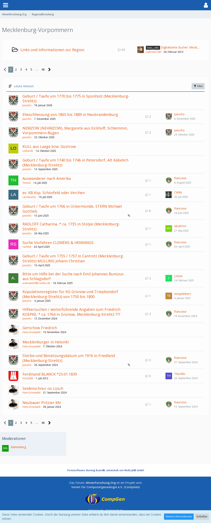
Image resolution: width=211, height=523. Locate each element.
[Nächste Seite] (50, 70)
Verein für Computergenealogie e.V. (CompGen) (105, 487)
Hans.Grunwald (31, 332)
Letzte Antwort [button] (24, 86)
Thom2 (26, 183)
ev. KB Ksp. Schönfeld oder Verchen (53, 192)
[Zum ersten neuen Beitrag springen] (140, 49)
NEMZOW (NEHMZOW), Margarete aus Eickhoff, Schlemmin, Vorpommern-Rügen (75, 130)
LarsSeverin (29, 197)
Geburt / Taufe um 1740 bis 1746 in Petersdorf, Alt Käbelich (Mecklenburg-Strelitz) (75, 162)
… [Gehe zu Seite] (37, 69)
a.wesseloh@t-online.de (36, 283)
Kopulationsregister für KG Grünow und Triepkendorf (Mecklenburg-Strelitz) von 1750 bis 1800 (70, 294)
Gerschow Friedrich (39, 327)
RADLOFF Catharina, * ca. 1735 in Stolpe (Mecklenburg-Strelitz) (71, 226)
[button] (5, 5)
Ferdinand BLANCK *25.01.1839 (49, 374)
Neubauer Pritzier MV (41, 402)
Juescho (27, 105)
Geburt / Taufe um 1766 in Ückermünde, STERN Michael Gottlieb (72, 209)
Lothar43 (27, 151)
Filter (198, 86)
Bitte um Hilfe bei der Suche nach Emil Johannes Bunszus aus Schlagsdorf (73, 276)
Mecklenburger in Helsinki (45, 341)
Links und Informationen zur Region (52, 49)
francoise (180, 178)
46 (43, 69)
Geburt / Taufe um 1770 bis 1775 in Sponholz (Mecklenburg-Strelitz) (75, 99)
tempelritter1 (182, 294)
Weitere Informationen (179, 516)
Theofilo (179, 374)
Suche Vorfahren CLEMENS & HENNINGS (58, 242)
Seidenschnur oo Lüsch (42, 388)
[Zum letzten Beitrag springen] (168, 116)
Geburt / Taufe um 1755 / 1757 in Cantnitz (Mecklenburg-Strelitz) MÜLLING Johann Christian (73, 258)
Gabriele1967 (154, 52)
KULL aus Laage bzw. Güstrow (49, 146)
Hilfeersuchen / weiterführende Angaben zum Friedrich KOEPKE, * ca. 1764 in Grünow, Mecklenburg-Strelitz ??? (71, 312)
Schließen (201, 516)
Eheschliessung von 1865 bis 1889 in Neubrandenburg (70, 114)
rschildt (26, 247)
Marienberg (18, 447)
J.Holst (178, 276)
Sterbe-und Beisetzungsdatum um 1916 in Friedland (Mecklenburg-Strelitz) (68, 358)
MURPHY (180, 226)
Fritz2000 (27, 378)
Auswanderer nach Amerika (46, 178)
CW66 (178, 192)
